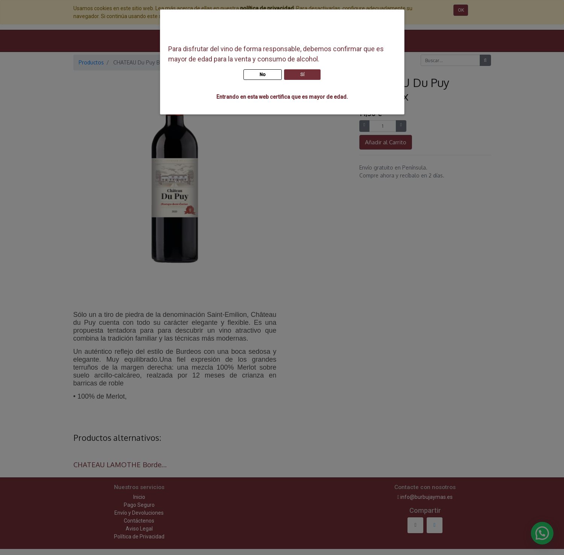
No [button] (263, 74)
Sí (302, 74)
